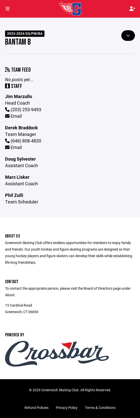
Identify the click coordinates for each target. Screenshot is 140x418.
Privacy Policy (67, 407)
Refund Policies (37, 407)
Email (13, 116)
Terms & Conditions (100, 407)
